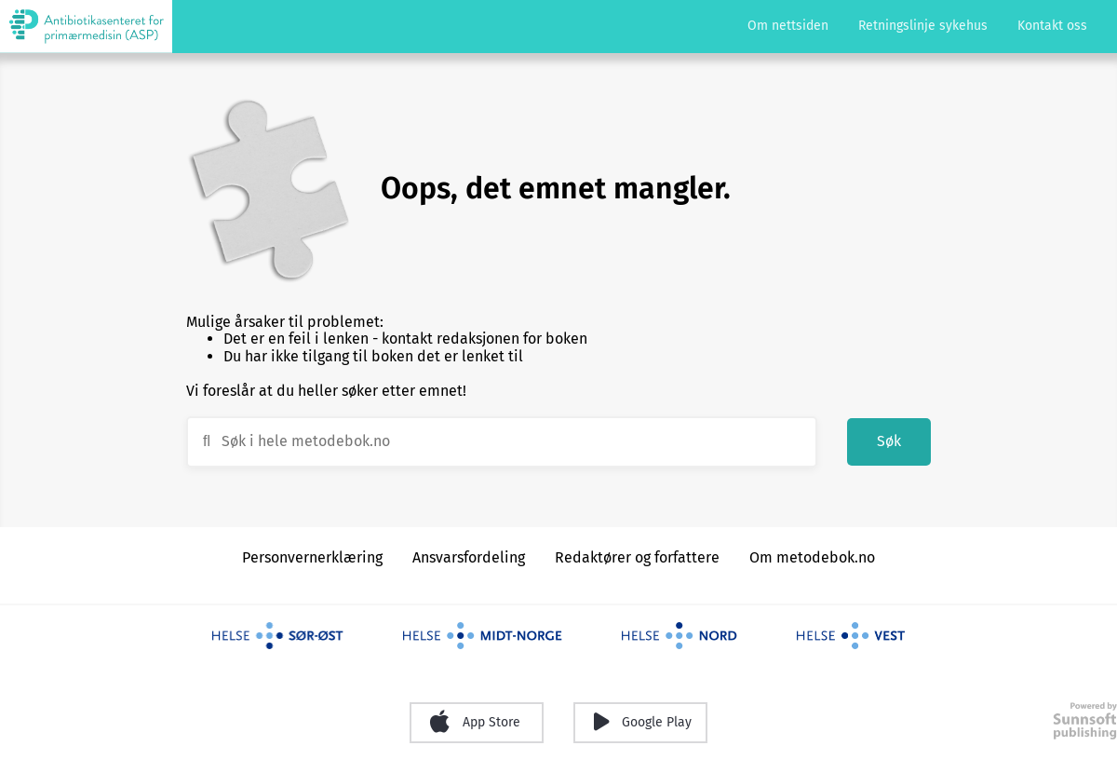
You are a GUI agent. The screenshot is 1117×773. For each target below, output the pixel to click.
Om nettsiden (787, 26)
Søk (889, 441)
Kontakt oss (1052, 26)
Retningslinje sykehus (923, 26)
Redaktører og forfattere (637, 557)
